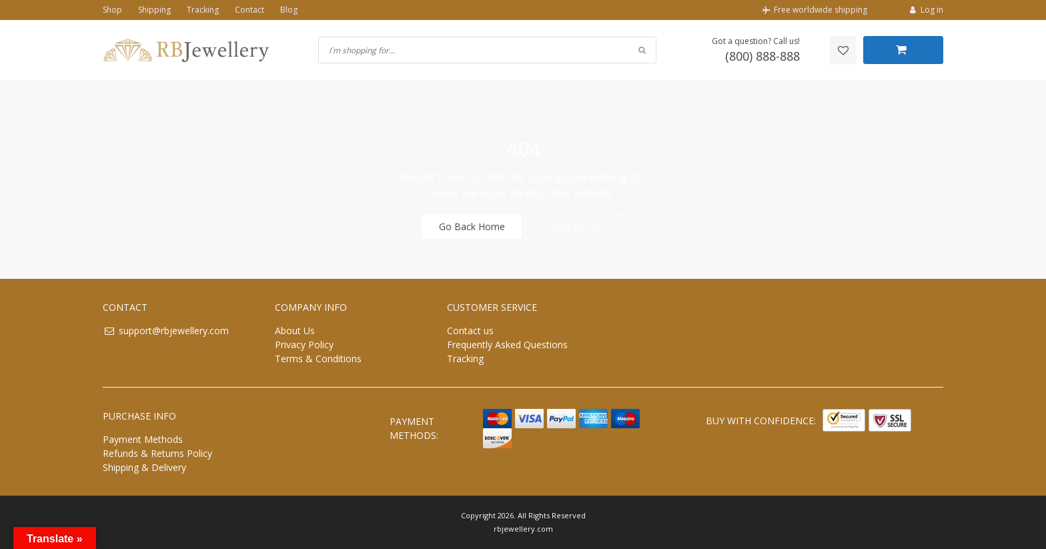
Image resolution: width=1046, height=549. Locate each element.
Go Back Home (472, 226)
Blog (289, 9)
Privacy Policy (304, 344)
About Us (295, 330)
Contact (249, 9)
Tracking (203, 9)
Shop (112, 9)
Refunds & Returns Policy (157, 453)
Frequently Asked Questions (507, 344)
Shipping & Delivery (144, 467)
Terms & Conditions (318, 358)
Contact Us (574, 226)
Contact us (470, 330)
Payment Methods (143, 439)
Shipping (154, 9)
